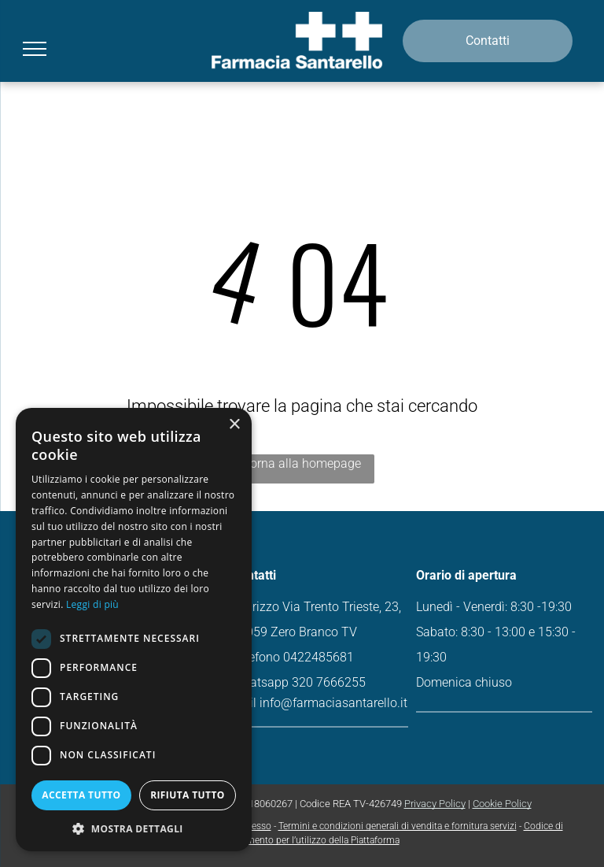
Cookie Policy (502, 804)
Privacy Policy (435, 804)
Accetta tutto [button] (81, 795)
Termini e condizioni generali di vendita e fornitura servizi (397, 826)
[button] (133, 828)
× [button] (234, 425)
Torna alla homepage (302, 463)
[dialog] (134, 629)
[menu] (34, 48)
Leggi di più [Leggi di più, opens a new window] (92, 604)
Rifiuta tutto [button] (187, 795)
